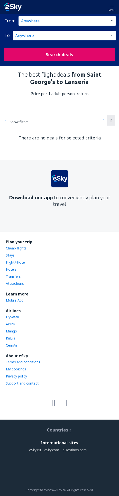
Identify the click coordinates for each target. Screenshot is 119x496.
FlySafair (12, 317)
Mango (11, 331)
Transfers (13, 276)
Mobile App (15, 300)
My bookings (16, 369)
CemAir (11, 345)
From (10, 21)
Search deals (59, 54)
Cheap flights (16, 248)
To (7, 35)
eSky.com (51, 450)
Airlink (10, 324)
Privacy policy (16, 376)
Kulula (10, 338)
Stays (10, 255)
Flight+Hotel (16, 262)
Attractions (15, 283)
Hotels (11, 269)
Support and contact (22, 383)
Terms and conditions (23, 362)
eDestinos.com (75, 450)
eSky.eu (35, 450)
